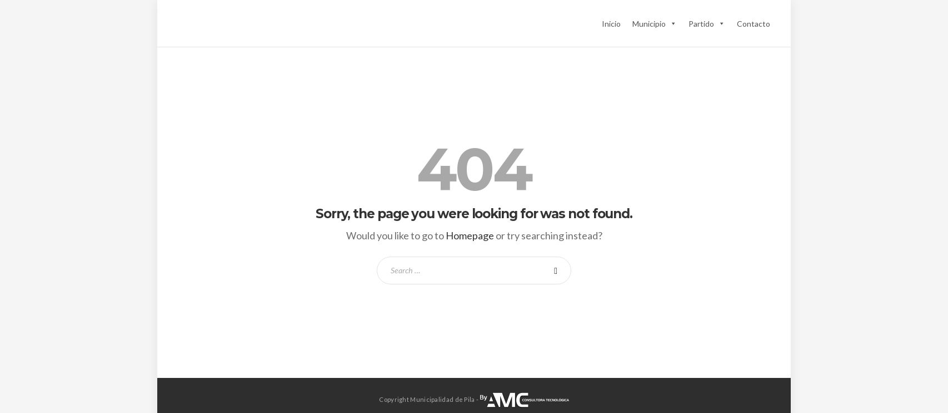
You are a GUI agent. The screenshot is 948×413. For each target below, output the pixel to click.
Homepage (470, 235)
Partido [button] (706, 23)
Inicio (611, 23)
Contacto (753, 23)
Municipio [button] (654, 23)
